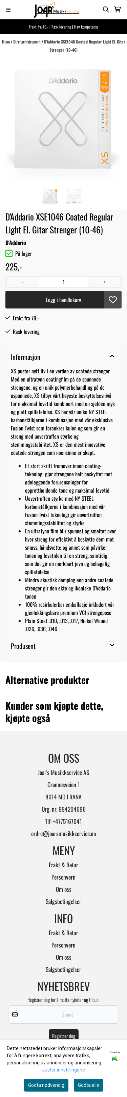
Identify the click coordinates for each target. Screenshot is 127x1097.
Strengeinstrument (27, 42)
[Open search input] (106, 9)
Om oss (63, 889)
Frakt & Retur (63, 864)
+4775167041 (67, 821)
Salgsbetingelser (63, 901)
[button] (113, 300)
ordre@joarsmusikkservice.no (63, 833)
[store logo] (56, 10)
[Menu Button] (8, 9)
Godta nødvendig (46, 1085)
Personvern (63, 876)
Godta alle (88, 1085)
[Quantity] (63, 282)
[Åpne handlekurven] (117, 9)
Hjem (6, 42)
